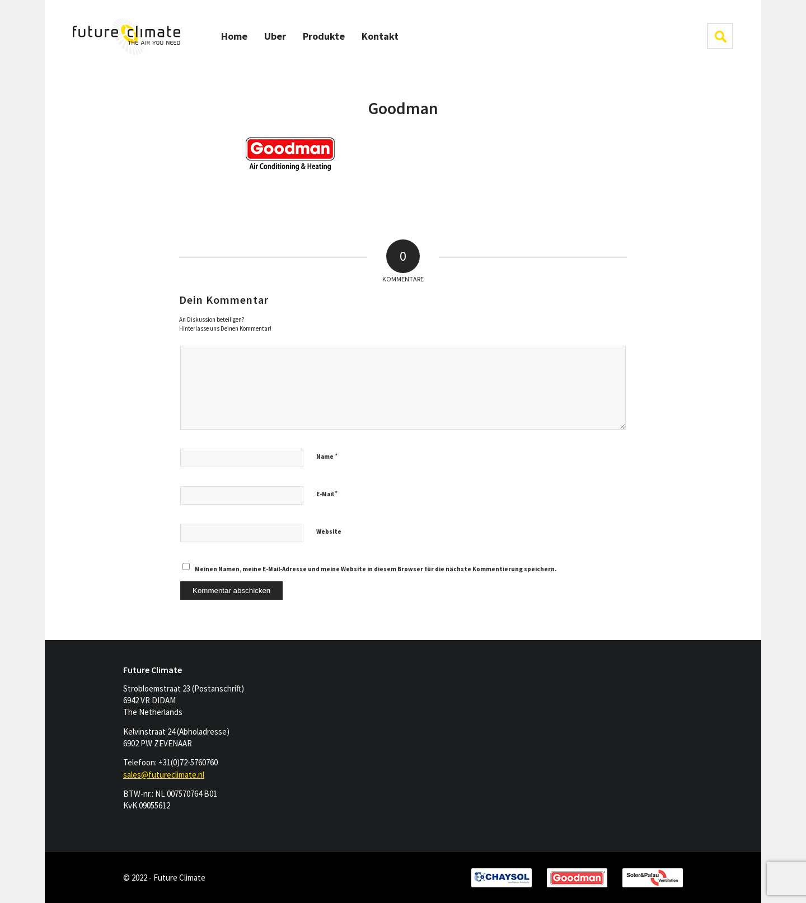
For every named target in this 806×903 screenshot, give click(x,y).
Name (327, 456)
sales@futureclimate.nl (163, 774)
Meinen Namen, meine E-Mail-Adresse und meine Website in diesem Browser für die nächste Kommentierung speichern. (375, 569)
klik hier (720, 36)
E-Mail (327, 493)
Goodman (403, 108)
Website (328, 531)
